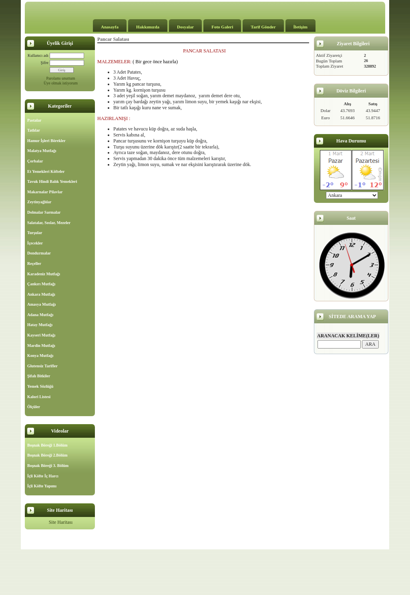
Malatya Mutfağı (41, 150)
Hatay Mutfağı (39, 325)
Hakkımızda (147, 26)
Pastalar (34, 120)
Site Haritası (61, 522)
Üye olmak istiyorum (61, 83)
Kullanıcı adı (38, 55)
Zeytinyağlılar (39, 202)
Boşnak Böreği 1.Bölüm (47, 445)
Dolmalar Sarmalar (43, 212)
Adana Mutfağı (40, 315)
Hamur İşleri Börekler (46, 140)
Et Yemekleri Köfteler (45, 171)
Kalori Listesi (38, 397)
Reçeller (34, 263)
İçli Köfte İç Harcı (42, 476)
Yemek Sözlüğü (40, 386)
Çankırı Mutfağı (41, 284)
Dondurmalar (39, 253)
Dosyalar (185, 26)
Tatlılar (33, 130)
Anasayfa (110, 26)
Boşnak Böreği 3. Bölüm (47, 465)
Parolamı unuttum (60, 78)
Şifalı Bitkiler (38, 376)
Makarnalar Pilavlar (44, 192)
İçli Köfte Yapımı (41, 486)
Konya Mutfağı (40, 355)
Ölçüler (33, 407)
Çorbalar (35, 161)
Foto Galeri (222, 26)
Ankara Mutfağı (41, 294)
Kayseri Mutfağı (41, 335)
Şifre (44, 62)
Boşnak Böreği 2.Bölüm (47, 455)
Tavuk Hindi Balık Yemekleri (52, 181)
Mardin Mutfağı (41, 345)
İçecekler (35, 243)
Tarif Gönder (263, 26)
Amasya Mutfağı (41, 304)
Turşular (34, 232)
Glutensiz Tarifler (42, 366)
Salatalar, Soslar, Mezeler (48, 222)
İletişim (300, 26)
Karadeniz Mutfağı (43, 274)
